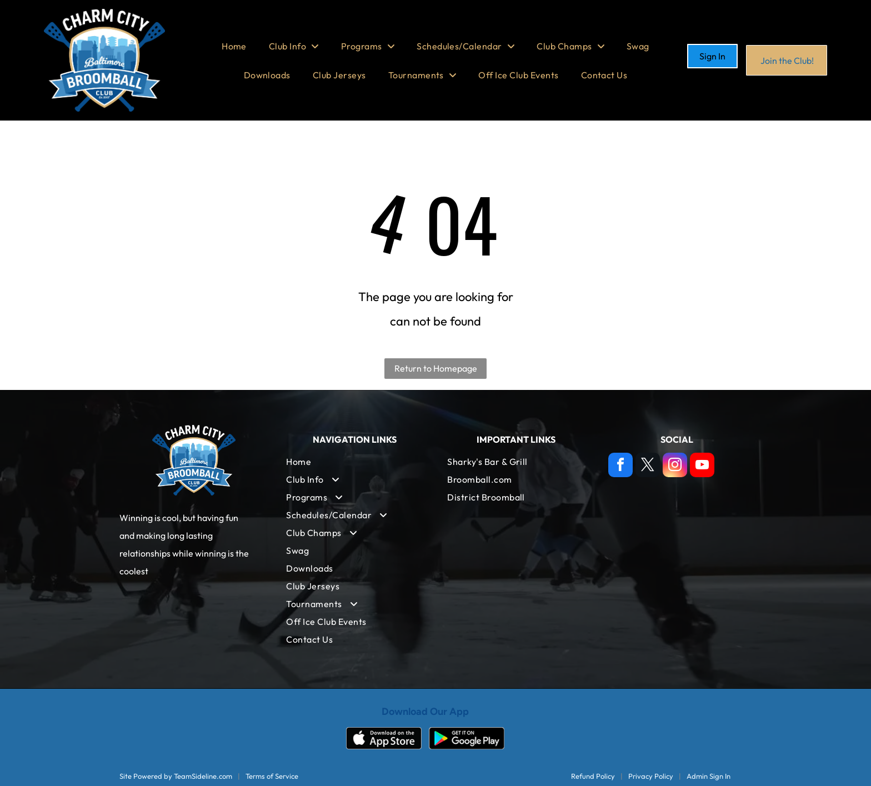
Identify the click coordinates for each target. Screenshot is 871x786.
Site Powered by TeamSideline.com (175, 776)
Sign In (712, 56)
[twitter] (647, 466)
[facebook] (620, 466)
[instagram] (675, 466)
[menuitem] (234, 46)
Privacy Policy (650, 776)
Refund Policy (593, 776)
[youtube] (702, 466)
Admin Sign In (708, 776)
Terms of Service (272, 776)
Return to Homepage (435, 368)
